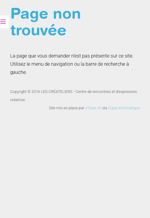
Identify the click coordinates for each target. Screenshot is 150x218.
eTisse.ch (93, 108)
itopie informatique (124, 108)
